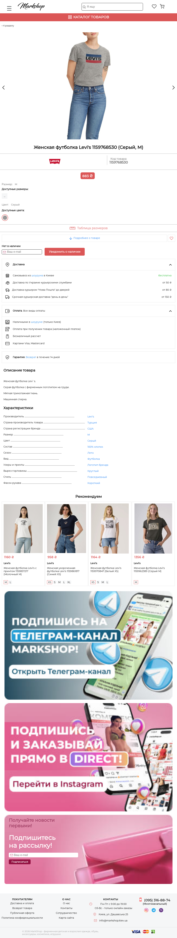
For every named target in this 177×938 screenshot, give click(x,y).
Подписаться (19, 861)
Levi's (90, 416)
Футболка (93, 458)
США (90, 428)
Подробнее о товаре (84, 238)
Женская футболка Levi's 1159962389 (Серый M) (149, 569)
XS (49, 582)
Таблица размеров (92, 228)
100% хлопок (95, 446)
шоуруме (37, 321)
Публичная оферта (22, 913)
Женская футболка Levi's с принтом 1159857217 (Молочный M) (20, 571)
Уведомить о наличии (64, 251)
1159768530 (118, 162)
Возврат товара (22, 908)
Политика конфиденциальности (22, 917)
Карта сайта (66, 917)
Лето (90, 452)
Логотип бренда (97, 464)
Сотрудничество (66, 913)
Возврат (31, 357)
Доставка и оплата (22, 903)
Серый (5, 218)
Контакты (66, 908)
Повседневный (97, 477)
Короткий (93, 483)
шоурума (37, 275)
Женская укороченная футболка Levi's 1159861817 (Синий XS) (63, 571)
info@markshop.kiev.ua (113, 920)
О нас (66, 903)
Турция (92, 422)
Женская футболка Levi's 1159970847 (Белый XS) (105, 569)
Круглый (93, 471)
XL (68, 582)
